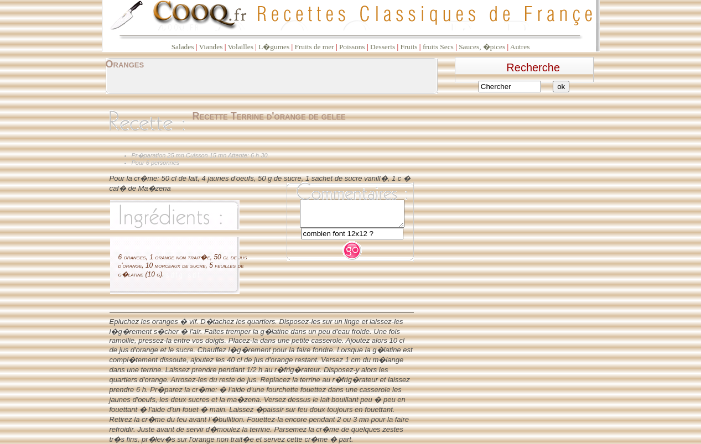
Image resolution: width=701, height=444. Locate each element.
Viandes (210, 47)
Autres (520, 47)
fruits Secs (438, 47)
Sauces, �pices (482, 47)
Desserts (382, 47)
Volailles (240, 47)
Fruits (408, 47)
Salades (183, 47)
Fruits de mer (314, 47)
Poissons (352, 47)
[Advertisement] (528, 168)
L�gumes (273, 47)
